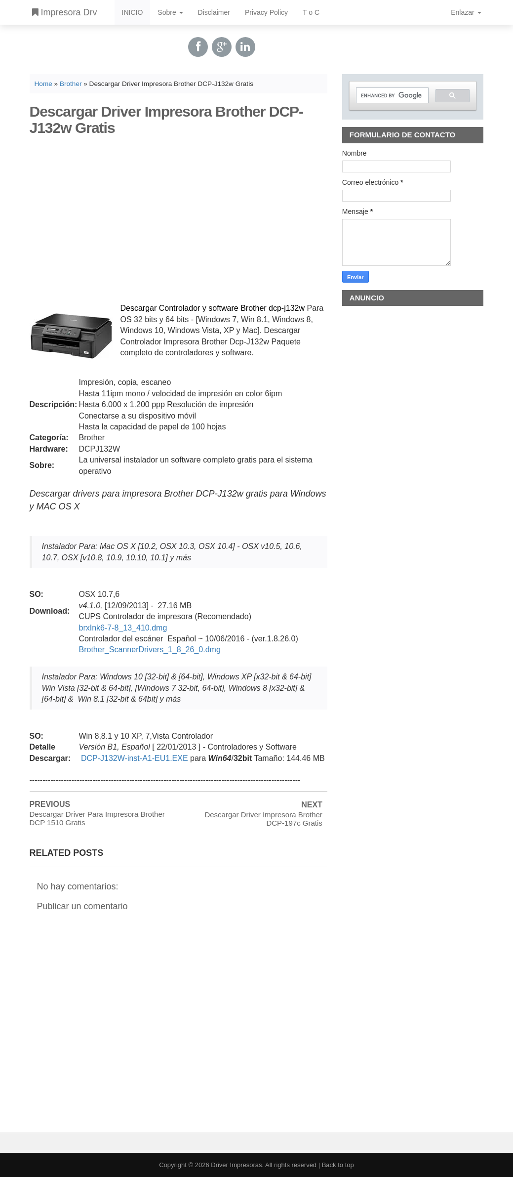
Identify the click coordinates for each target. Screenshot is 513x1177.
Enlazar (466, 12)
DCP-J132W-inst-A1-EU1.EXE (134, 758)
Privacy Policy (266, 12)
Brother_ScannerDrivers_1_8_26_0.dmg (150, 649)
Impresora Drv (64, 12)
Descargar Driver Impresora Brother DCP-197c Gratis (263, 818)
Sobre (170, 12)
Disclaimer (214, 12)
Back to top (338, 1165)
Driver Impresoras (236, 1165)
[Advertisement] (178, 223)
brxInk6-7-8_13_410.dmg (123, 628)
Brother (71, 83)
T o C (311, 12)
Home (43, 83)
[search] (391, 95)
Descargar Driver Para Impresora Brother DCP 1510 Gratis (97, 818)
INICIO (132, 12)
